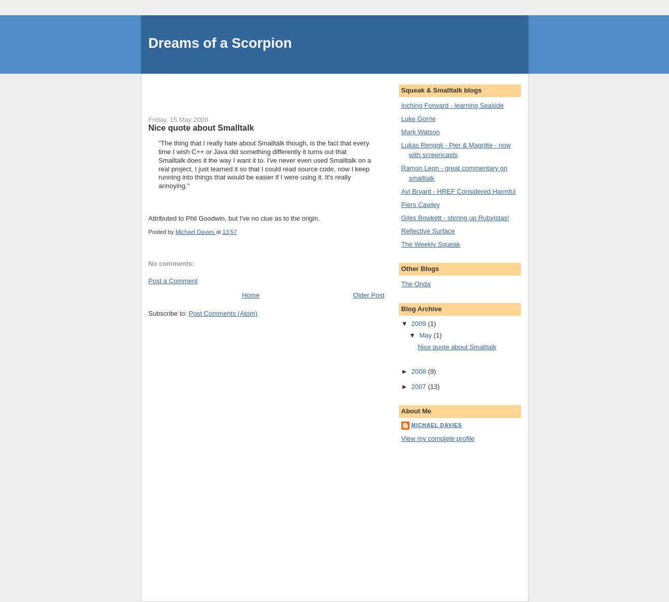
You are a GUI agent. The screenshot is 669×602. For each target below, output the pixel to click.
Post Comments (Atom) (223, 313)
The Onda (416, 284)
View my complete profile (438, 438)
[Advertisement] (268, 89)
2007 (420, 386)
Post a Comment (173, 281)
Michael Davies (437, 425)
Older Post (368, 295)
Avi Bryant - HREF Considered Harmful (458, 191)
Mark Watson (420, 132)
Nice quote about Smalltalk (457, 347)
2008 (420, 371)
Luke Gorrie (418, 119)
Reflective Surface (428, 231)
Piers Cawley (420, 204)
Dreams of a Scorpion (220, 43)
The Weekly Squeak (430, 244)
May (426, 335)
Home (250, 295)
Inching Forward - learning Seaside (452, 105)
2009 (420, 323)
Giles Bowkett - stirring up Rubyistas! (455, 218)
